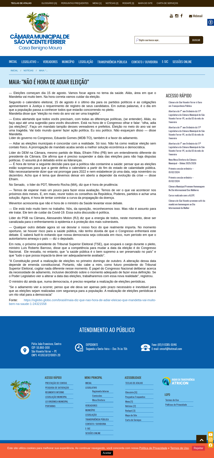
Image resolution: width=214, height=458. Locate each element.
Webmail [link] (195, 16)
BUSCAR (196, 40)
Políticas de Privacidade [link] (176, 404)
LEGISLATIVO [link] (30, 61)
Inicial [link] (14, 70)
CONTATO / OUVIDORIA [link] (144, 62)
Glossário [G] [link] (49, 3)
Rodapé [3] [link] (128, 3)
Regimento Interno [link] (100, 391)
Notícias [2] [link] (112, 3)
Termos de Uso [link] (172, 400)
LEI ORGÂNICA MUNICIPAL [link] (56, 401)
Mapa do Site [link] (145, 3)
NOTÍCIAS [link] (28, 70)
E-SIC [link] (165, 61)
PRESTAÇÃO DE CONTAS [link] (56, 383)
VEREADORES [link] (50, 61)
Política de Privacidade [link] (153, 448)
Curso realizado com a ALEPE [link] (182, 195)
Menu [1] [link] (97, 3)
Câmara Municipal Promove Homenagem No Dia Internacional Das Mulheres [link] (187, 188)
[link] (21, 3)
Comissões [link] (97, 395)
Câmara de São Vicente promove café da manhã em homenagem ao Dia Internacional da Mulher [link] (187, 204)
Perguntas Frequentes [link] (74, 3)
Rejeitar (198, 448)
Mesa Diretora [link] (98, 400)
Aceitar (107, 452)
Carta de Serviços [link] (167, 3)
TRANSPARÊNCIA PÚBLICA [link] (112, 62)
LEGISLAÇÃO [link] (86, 61)
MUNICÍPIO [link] (68, 61)
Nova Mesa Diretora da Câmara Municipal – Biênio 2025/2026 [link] (182, 161)
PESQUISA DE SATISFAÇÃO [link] (57, 387)
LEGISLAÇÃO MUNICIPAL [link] (56, 397)
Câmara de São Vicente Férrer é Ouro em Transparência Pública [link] (185, 104)
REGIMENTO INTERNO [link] (54, 392)
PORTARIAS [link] (50, 406)
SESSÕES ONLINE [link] (182, 61)
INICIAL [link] (13, 61)
